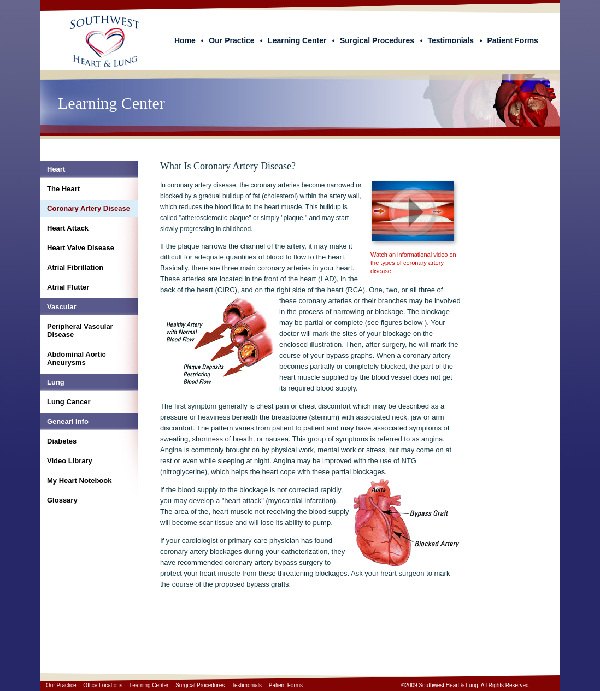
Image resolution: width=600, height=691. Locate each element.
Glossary (62, 500)
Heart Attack (68, 228)
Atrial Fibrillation (75, 267)
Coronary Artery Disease (88, 208)
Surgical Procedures (377, 40)
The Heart (63, 189)
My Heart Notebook (79, 480)
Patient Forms (512, 40)
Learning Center (297, 40)
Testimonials (451, 40)
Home (185, 40)
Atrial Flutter (68, 287)
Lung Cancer (68, 402)
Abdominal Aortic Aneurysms (76, 358)
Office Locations (102, 685)
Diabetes (62, 441)
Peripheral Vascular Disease (80, 330)
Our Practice (231, 40)
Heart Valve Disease (80, 248)
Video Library (69, 461)
